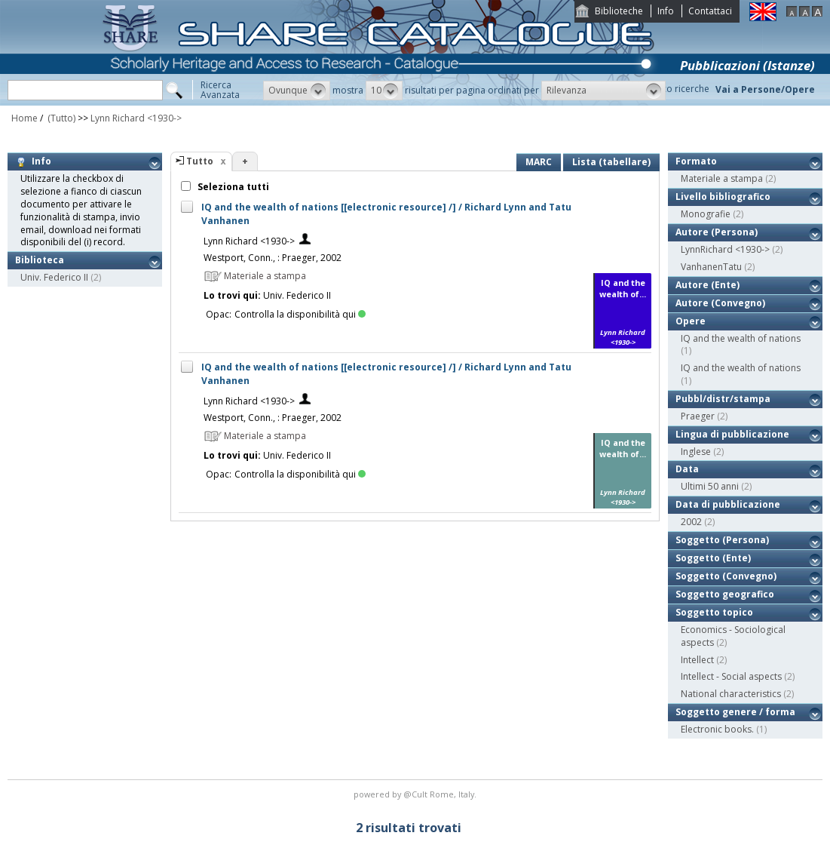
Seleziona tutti (232, 186)
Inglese (696, 451)
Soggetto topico (714, 612)
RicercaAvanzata (220, 90)
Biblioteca (39, 259)
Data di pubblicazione (727, 504)
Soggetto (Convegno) (725, 576)
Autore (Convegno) (720, 302)
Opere (690, 321)
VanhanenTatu (711, 266)
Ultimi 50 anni (710, 486)
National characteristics (731, 693)
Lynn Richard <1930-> (136, 118)
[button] (296, 90)
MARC (538, 161)
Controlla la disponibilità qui (300, 314)
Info (665, 11)
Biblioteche (619, 11)
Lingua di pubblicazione (732, 434)
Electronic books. (717, 729)
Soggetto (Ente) (713, 558)
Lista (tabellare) (611, 161)
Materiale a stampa (722, 178)
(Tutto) (60, 118)
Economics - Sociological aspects (733, 636)
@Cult (416, 794)
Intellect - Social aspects (731, 676)
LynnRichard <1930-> (725, 249)
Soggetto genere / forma (735, 711)
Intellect (697, 659)
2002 (691, 521)
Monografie (705, 213)
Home (24, 118)
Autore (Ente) (707, 284)
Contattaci (710, 11)
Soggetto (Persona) (722, 539)
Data (687, 468)
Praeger (698, 416)
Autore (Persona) (716, 232)
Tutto (199, 161)
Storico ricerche (675, 88)
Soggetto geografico (724, 594)
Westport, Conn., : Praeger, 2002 (272, 257)
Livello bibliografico (722, 196)
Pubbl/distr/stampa (722, 398)
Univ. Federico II (54, 277)
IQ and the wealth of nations (741, 338)
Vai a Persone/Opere (765, 89)
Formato (696, 161)
